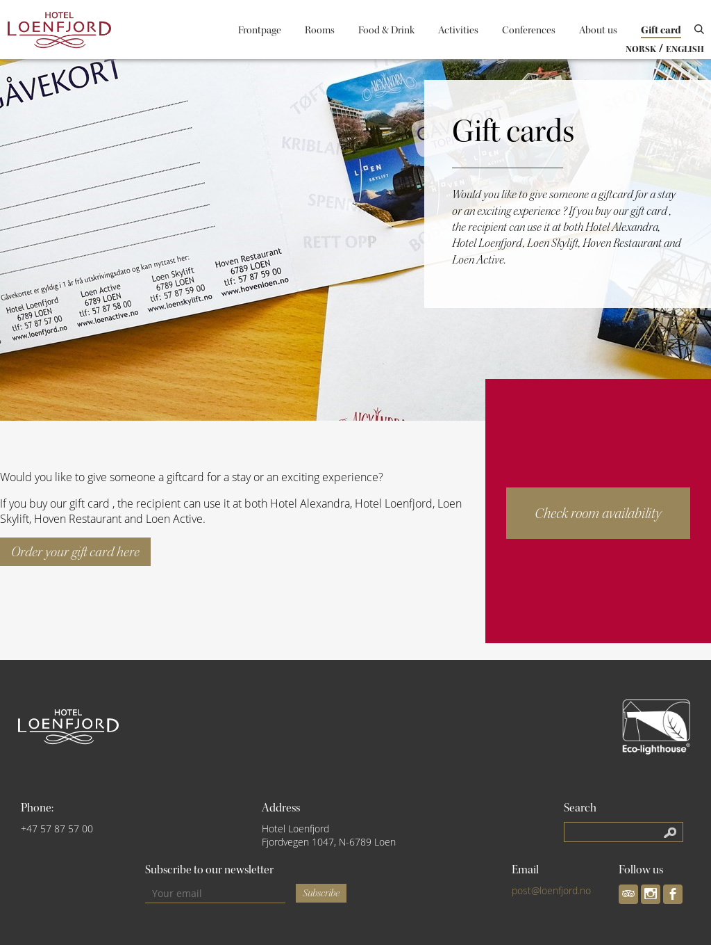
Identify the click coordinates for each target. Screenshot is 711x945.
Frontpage (259, 30)
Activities (458, 30)
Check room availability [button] (598, 513)
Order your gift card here (75, 551)
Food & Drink (386, 30)
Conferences (528, 30)
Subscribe (321, 893)
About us (598, 30)
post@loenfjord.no (551, 890)
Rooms (320, 30)
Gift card (661, 30)
